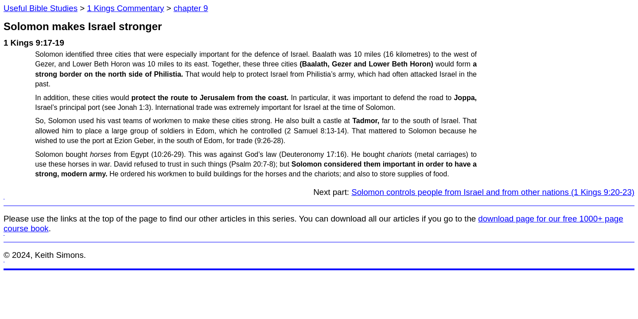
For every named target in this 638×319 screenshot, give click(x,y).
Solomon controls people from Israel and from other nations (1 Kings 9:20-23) (492, 192)
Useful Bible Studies (41, 8)
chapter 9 (191, 8)
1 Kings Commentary (125, 8)
